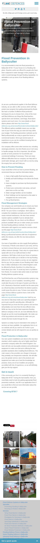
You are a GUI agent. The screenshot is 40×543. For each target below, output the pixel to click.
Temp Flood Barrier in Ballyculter (15, 513)
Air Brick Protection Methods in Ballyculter (18, 526)
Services (6, 511)
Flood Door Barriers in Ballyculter (15, 523)
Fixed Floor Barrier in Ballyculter (15, 515)
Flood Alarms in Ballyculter (13, 519)
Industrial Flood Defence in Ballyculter (15, 536)
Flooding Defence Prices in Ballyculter (15, 532)
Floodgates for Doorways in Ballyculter (17, 517)
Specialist (6, 504)
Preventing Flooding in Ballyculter (15, 506)
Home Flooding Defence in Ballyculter (15, 534)
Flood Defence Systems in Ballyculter (15, 502)
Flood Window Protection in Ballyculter (17, 530)
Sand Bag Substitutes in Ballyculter (16, 521)
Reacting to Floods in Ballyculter (15, 509)
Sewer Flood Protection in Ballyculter (16, 528)
